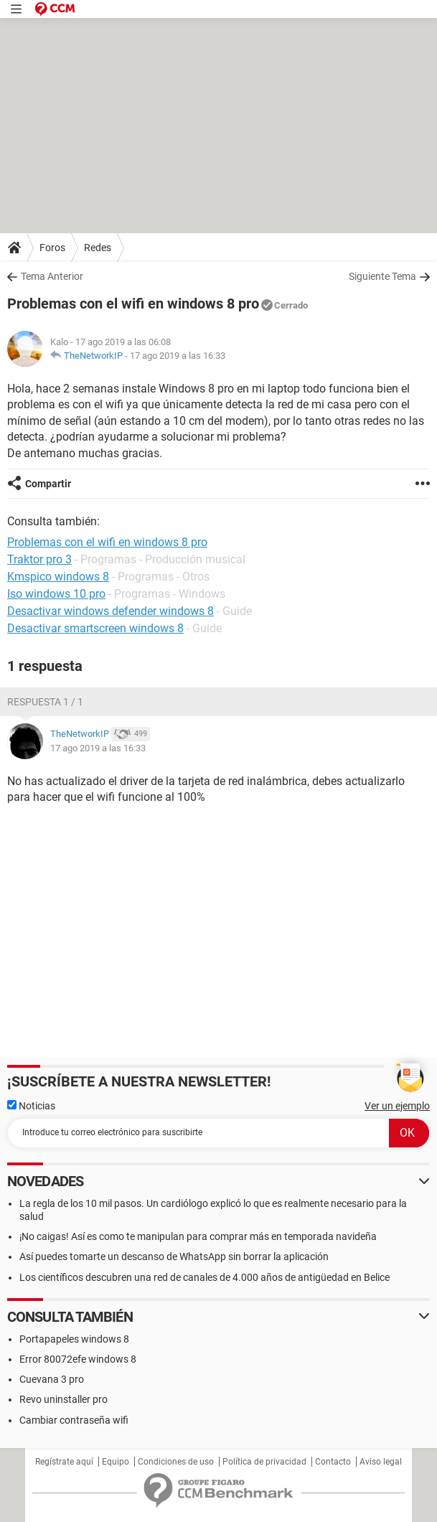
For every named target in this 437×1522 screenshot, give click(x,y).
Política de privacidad (264, 1462)
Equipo (115, 1462)
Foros (52, 247)
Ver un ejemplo (397, 1106)
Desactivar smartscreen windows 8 (95, 628)
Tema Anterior (52, 276)
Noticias (31, 1106)
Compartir (48, 483)
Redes (97, 247)
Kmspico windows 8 (58, 576)
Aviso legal (381, 1462)
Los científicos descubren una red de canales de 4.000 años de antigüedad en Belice (204, 1277)
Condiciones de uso (176, 1462)
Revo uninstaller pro (63, 1399)
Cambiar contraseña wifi (73, 1420)
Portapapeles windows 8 (74, 1339)
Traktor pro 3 (39, 559)
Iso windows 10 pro (56, 594)
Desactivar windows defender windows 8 (110, 611)
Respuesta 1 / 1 (45, 702)
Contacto (333, 1462)
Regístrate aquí (64, 1462)
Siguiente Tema (382, 276)
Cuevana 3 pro (51, 1379)
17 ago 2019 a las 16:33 (177, 355)
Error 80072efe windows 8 (77, 1359)
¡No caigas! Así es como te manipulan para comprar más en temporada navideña (198, 1236)
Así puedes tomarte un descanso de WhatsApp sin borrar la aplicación (174, 1256)
